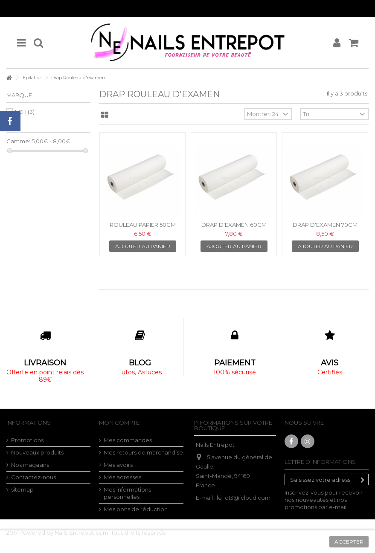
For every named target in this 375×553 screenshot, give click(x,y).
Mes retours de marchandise (143, 452)
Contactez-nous (33, 477)
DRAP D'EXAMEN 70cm (325, 224)
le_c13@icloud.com (243, 497)
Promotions (27, 440)
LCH (25, 111)
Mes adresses (122, 477)
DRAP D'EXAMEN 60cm (234, 224)
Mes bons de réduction (136, 509)
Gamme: (18, 141)
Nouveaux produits (37, 452)
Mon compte (119, 422)
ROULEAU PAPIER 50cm (143, 224)
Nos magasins (30, 464)
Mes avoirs (118, 464)
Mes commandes (128, 440)
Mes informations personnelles (127, 493)
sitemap (22, 489)
